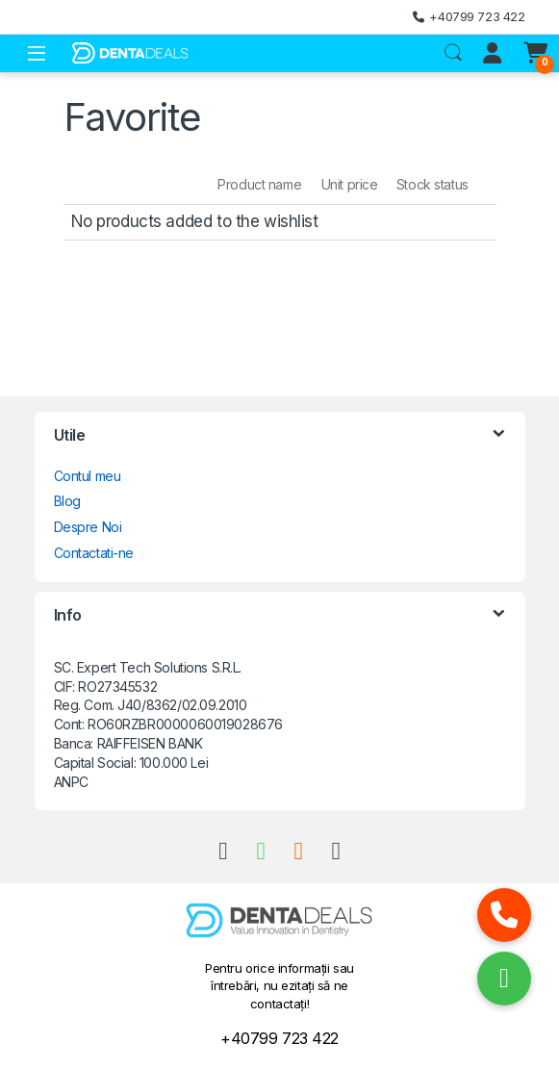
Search (453, 53)
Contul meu (87, 476)
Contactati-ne (94, 553)
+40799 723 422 (469, 16)
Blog (67, 501)
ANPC (71, 782)
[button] (504, 978)
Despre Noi (88, 527)
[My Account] (493, 53)
